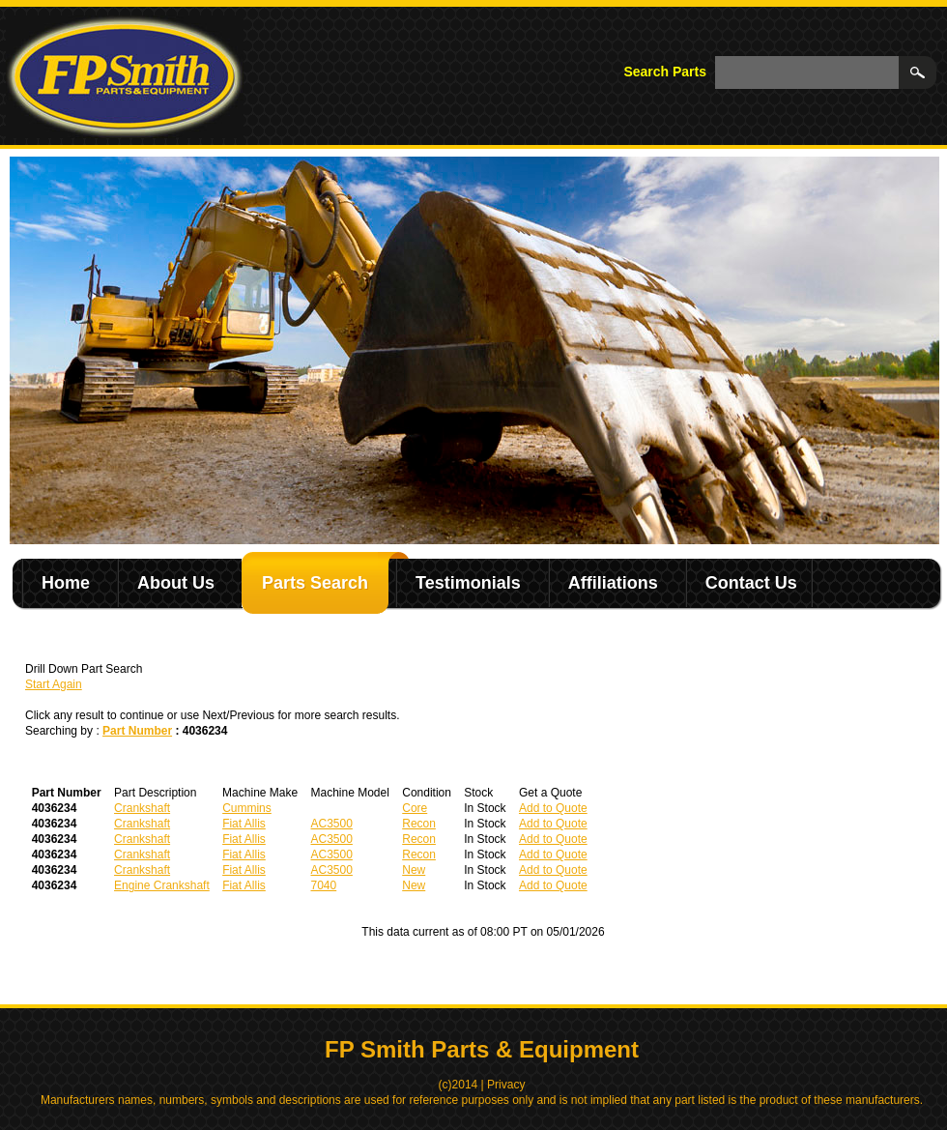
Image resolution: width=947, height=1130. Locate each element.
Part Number (137, 731)
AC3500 (332, 823)
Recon (419, 823)
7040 (324, 885)
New (413, 870)
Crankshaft (142, 808)
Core (414, 808)
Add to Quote (553, 808)
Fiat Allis (244, 823)
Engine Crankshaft (162, 885)
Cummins (247, 808)
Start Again (53, 684)
